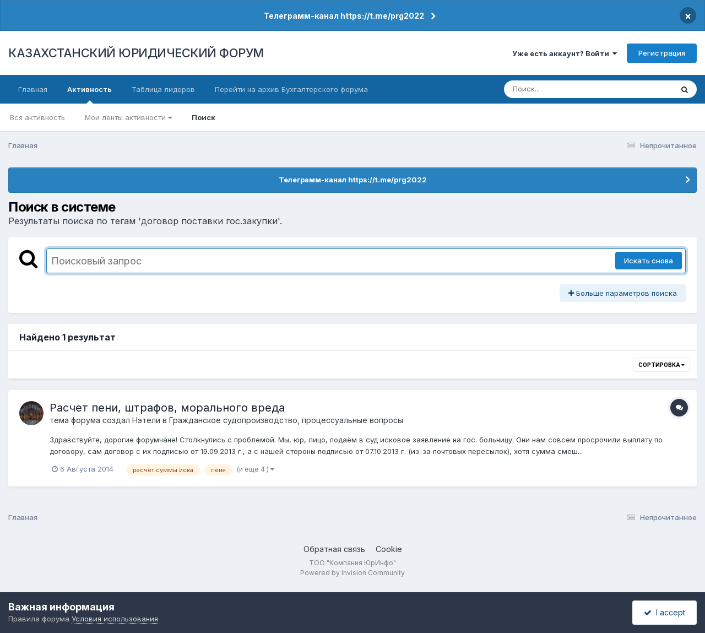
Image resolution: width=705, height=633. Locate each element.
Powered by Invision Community (352, 573)
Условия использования (115, 618)
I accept (664, 612)
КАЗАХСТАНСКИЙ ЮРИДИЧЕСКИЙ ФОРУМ (136, 53)
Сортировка (661, 364)
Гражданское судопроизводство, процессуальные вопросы (286, 420)
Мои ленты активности (128, 117)
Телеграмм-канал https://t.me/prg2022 (344, 15)
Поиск (203, 117)
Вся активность (37, 117)
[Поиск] (567, 89)
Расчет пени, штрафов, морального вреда (167, 407)
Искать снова (648, 260)
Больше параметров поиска (622, 293)
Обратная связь (334, 549)
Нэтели (146, 420)
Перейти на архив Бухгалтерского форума (291, 89)
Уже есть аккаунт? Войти (564, 53)
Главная (32, 89)
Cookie (389, 549)
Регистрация (661, 52)
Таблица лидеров (163, 89)
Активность (89, 94)
